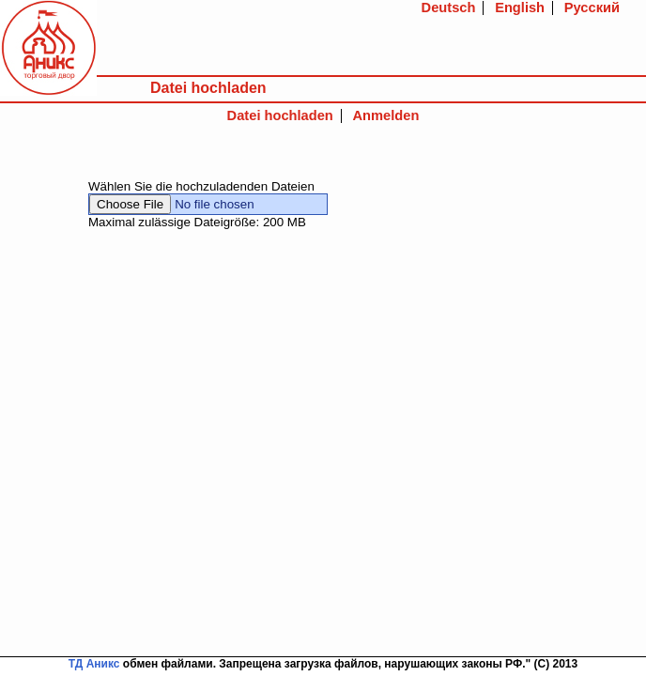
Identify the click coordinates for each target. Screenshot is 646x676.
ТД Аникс (94, 663)
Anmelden (386, 115)
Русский (592, 7)
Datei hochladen (280, 115)
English (520, 7)
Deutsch (449, 7)
